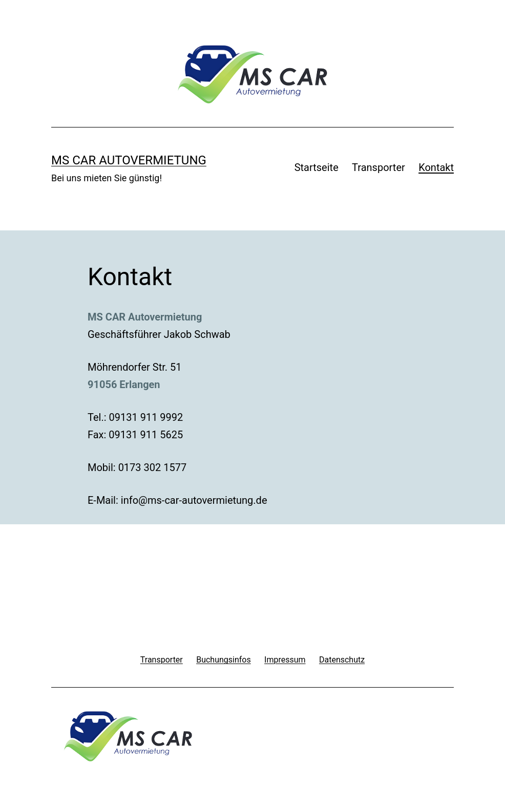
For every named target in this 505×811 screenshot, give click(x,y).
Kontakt (436, 167)
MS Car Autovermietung (128, 160)
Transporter (378, 167)
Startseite (316, 167)
